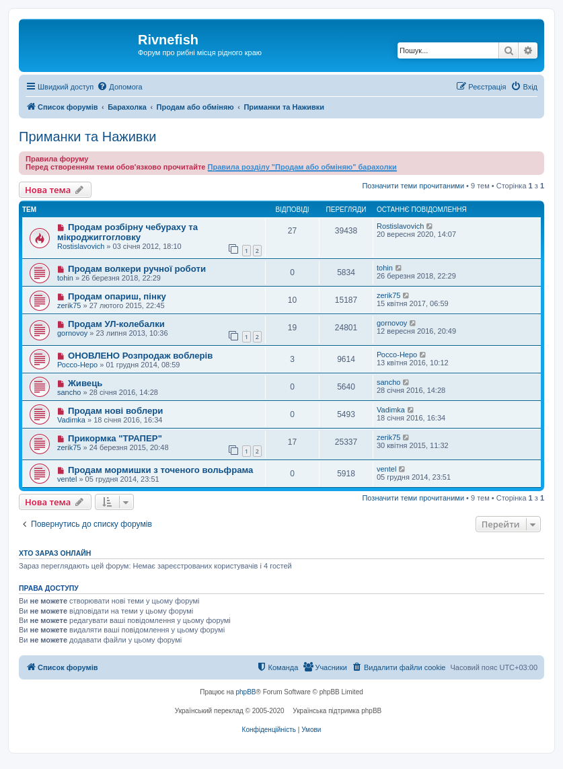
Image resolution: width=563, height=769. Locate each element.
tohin (65, 278)
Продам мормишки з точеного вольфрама (161, 470)
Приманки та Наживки (87, 136)
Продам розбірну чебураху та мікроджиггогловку (127, 232)
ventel (67, 479)
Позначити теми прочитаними (413, 186)
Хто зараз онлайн (55, 553)
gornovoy (72, 333)
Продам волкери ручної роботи (137, 269)
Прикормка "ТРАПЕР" (115, 438)
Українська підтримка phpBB (337, 711)
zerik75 (69, 305)
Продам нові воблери (115, 411)
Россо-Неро (77, 365)
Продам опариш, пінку (117, 296)
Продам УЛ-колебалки (116, 324)
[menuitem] (119, 87)
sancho (69, 392)
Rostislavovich (80, 246)
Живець (85, 383)
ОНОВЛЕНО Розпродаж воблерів (140, 356)
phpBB (246, 692)
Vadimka (71, 420)
